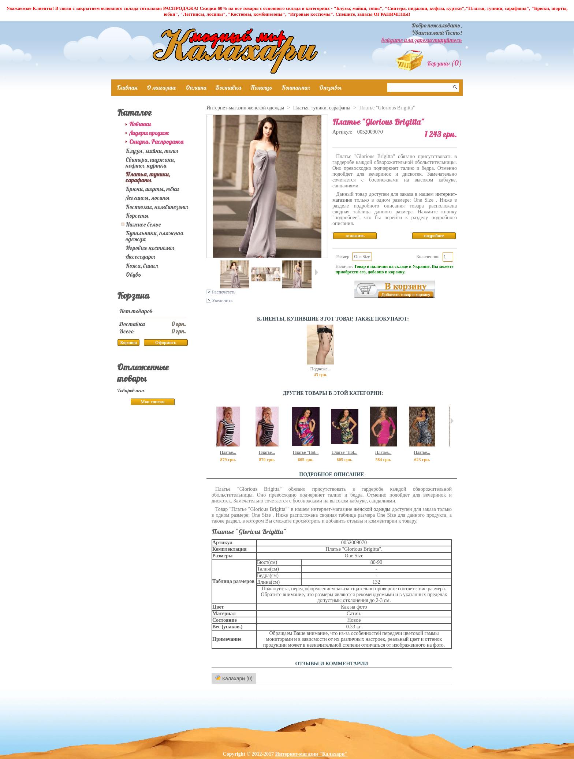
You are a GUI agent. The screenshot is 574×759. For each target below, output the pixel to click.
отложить (355, 235)
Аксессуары (140, 256)
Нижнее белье (143, 224)
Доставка (228, 87)
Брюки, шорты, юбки (152, 188)
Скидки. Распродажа (156, 142)
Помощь (261, 87)
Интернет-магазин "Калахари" (311, 754)
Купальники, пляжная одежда (154, 236)
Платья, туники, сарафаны (148, 177)
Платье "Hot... (306, 452)
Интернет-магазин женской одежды (245, 108)
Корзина (133, 295)
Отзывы (330, 87)
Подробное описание (331, 474)
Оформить (165, 342)
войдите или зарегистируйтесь (421, 40)
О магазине (161, 87)
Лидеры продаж (149, 133)
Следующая (316, 272)
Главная (127, 87)
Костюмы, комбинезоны (157, 206)
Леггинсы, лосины (147, 197)
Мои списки (152, 401)
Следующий (452, 421)
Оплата (196, 87)
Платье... (228, 452)
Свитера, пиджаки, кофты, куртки (150, 162)
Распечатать (223, 292)
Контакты (296, 87)
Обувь (133, 274)
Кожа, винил (142, 265)
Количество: (427, 256)
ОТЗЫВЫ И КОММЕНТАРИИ (331, 663)
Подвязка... (320, 368)
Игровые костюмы (150, 247)
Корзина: (438, 63)
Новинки (140, 124)
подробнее (434, 235)
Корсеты (137, 215)
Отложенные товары (143, 373)
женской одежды (372, 509)
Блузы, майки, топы (152, 150)
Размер (342, 256)
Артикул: (343, 132)
